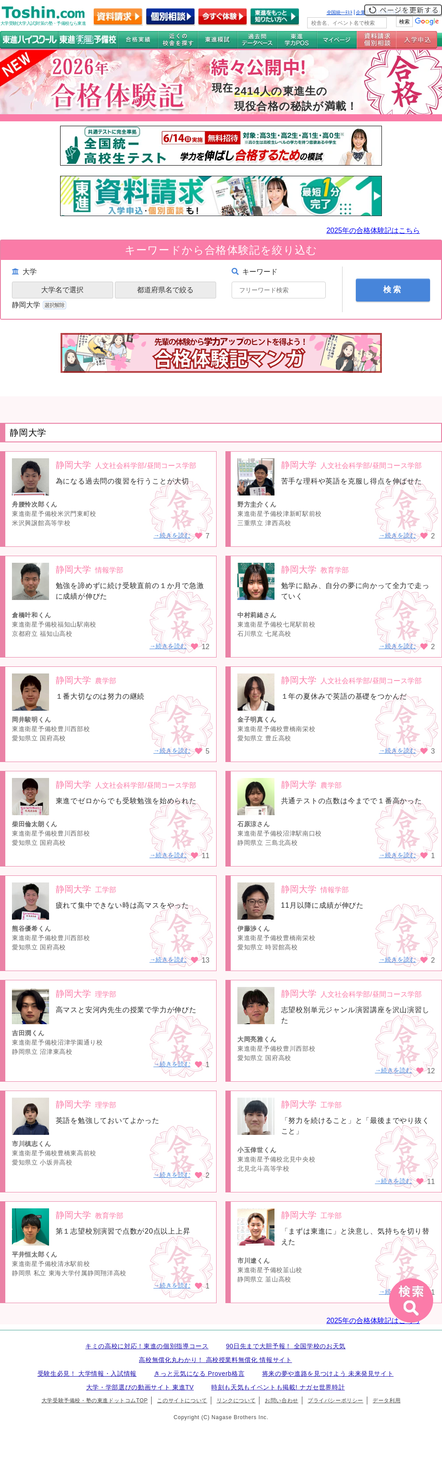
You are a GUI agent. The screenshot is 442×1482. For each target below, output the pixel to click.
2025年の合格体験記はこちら (373, 230)
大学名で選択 (62, 290)
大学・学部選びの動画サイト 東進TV (140, 1387)
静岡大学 (40, 305)
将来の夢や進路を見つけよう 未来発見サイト (328, 1373)
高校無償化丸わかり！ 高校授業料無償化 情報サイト (215, 1359)
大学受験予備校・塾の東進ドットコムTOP (95, 1400)
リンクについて (236, 1400)
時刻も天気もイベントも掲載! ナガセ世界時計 (278, 1387)
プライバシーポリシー (335, 1400)
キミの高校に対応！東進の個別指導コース (147, 1346)
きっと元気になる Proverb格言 (199, 1373)
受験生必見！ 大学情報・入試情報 (87, 1373)
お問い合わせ (281, 1400)
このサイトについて (182, 1400)
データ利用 (386, 1400)
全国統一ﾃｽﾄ (340, 12)
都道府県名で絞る (165, 290)
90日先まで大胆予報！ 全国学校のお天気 (286, 1346)
